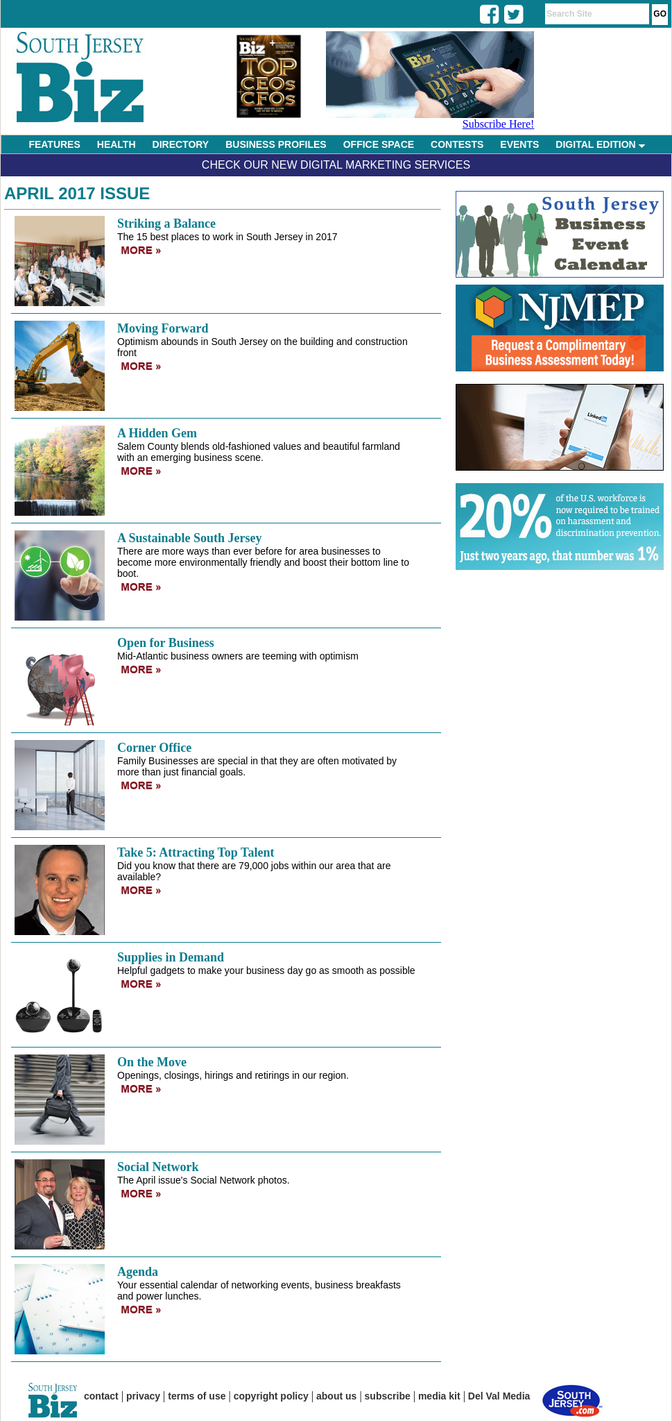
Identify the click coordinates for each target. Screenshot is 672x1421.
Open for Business (165, 643)
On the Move (152, 1062)
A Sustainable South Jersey (189, 538)
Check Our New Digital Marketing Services (336, 165)
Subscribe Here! (499, 124)
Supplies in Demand (170, 957)
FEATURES (54, 144)
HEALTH (116, 144)
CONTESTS (457, 144)
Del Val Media (499, 1396)
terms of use (196, 1396)
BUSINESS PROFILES (275, 144)
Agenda (137, 1272)
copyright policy (271, 1396)
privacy (143, 1396)
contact (101, 1396)
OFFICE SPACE (378, 144)
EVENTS (519, 144)
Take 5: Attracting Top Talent (195, 852)
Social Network (157, 1167)
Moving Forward (162, 328)
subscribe (388, 1396)
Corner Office (154, 748)
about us (336, 1396)
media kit (439, 1396)
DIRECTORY (181, 144)
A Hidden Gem (157, 433)
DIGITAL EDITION (599, 144)
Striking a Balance (166, 223)
